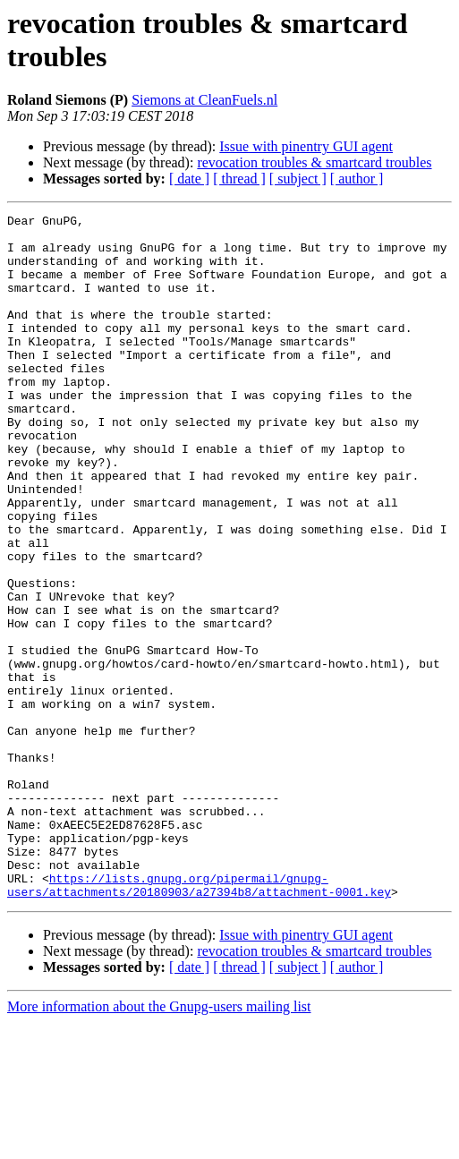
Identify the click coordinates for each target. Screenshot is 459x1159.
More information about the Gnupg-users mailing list (159, 1143)
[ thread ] (239, 178)
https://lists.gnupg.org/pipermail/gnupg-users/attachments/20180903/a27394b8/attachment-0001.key (199, 1020)
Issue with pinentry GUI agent (306, 146)
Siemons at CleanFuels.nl (204, 99)
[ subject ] (298, 178)
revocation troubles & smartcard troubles (314, 162)
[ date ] (189, 178)
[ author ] (357, 178)
